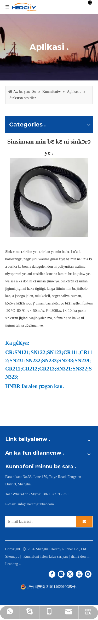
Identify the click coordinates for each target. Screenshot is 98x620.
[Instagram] (88, 574)
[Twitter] (70, 574)
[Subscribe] (84, 521)
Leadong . (12, 564)
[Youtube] (79, 574)
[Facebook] (52, 574)
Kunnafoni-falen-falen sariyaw (47, 556)
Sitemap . (12, 556)
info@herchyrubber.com (36, 504)
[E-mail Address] (39, 521)
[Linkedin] (61, 574)
